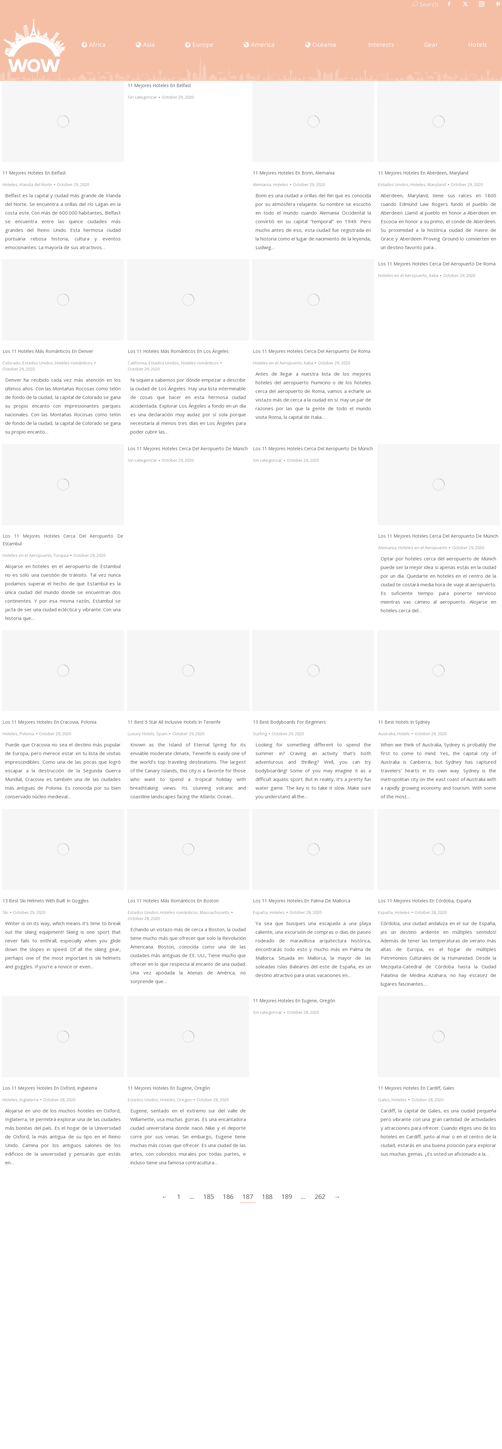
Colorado (11, 363)
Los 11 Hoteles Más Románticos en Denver (48, 351)
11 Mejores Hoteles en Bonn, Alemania (294, 173)
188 (267, 1196)
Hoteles (10, 184)
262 (320, 1196)
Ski (5, 912)
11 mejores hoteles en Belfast (159, 85)
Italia (308, 363)
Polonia (27, 734)
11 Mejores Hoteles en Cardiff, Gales (416, 1088)
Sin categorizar (142, 97)
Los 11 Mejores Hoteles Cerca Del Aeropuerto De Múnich (188, 448)
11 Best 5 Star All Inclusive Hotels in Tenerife (174, 722)
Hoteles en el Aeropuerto (277, 363)
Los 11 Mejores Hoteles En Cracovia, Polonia (49, 722)
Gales (384, 1100)
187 (247, 1196)
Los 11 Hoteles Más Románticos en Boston (173, 901)
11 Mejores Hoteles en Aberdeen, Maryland (423, 173)
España (260, 912)
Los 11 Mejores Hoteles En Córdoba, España (424, 901)
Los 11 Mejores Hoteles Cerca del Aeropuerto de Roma (311, 351)
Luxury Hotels (141, 734)
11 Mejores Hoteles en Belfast (34, 173)
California (137, 363)
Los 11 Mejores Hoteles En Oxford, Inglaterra (50, 1088)
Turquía (61, 555)
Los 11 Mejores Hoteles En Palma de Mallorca (301, 901)
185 (208, 1196)
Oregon (184, 1100)
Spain (161, 734)
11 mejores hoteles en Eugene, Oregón (169, 1088)
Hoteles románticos (74, 363)
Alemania (262, 184)
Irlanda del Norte (36, 184)
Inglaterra (29, 1100)
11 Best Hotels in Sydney (404, 722)
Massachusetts (215, 912)
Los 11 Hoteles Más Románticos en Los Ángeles (178, 351)
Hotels (403, 734)
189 (286, 1196)
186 (228, 1196)
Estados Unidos (393, 184)
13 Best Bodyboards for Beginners (289, 722)
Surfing (260, 734)
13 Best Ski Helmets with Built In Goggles (46, 901)
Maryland (436, 184)
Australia (386, 734)
